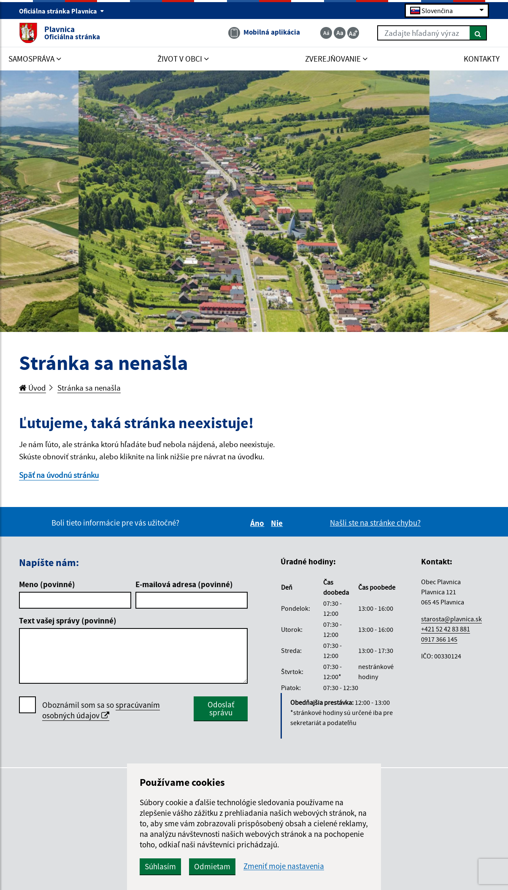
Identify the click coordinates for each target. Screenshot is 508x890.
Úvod (32, 388)
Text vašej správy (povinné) (67, 620)
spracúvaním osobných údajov (101, 710)
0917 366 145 (439, 639)
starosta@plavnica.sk (451, 619)
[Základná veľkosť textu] (340, 33)
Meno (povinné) (47, 584)
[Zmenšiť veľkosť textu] (326, 33)
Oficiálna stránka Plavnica (61, 11)
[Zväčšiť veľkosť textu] (353, 33)
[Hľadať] (478, 32)
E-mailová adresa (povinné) (184, 584)
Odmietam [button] (212, 866)
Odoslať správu (221, 708)
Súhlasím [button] (160, 866)
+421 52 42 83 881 (445, 629)
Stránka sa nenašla (89, 388)
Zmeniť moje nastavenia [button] (283, 866)
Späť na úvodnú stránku (59, 475)
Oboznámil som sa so (101, 710)
